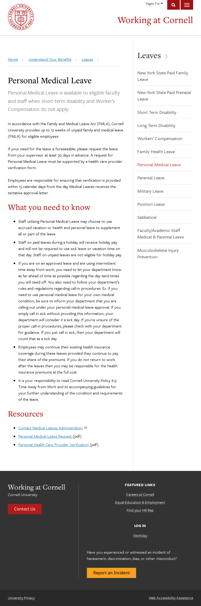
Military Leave (150, 191)
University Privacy (21, 598)
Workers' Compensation (159, 138)
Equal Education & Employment (140, 502)
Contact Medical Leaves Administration (52, 428)
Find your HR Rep (140, 510)
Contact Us (24, 509)
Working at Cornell (155, 20)
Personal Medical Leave (159, 164)
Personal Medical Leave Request (45, 436)
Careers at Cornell (140, 494)
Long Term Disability (156, 125)
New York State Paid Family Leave (162, 75)
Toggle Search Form (173, 5)
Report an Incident (111, 573)
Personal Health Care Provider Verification (54, 444)
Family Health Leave (156, 151)
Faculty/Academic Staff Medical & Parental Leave (160, 233)
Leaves (147, 55)
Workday (140, 535)
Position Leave (151, 204)
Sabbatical (147, 217)
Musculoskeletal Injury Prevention (158, 253)
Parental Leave (150, 177)
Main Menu (187, 5)
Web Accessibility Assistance (171, 598)
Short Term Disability (156, 112)
